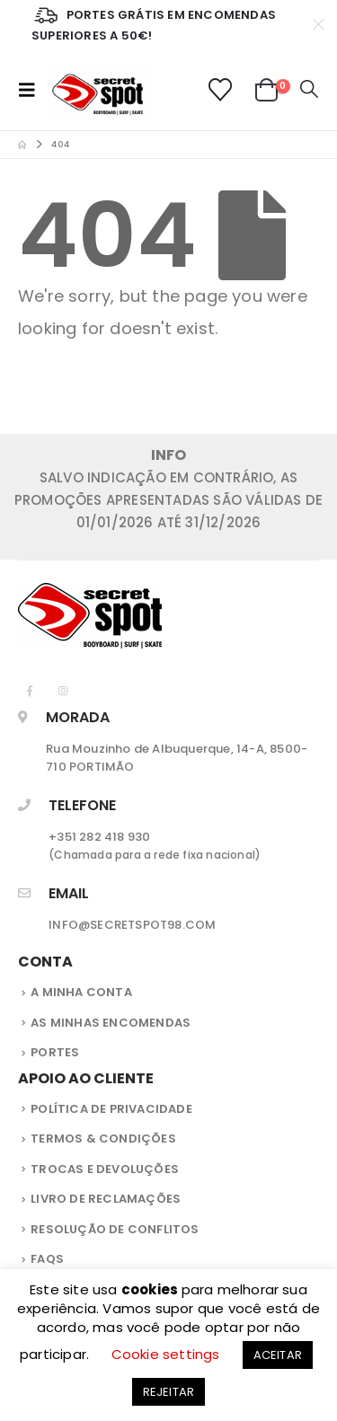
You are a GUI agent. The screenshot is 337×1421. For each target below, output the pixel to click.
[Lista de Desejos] (220, 90)
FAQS (47, 1258)
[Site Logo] (97, 89)
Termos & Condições (103, 1138)
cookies (151, 1289)
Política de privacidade (111, 1108)
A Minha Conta (81, 992)
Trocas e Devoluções (105, 1169)
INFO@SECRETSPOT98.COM (132, 924)
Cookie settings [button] (165, 1354)
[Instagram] (63, 690)
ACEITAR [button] (277, 1355)
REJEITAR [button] (169, 1391)
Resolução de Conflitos (115, 1229)
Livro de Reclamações (106, 1198)
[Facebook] (30, 690)
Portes (55, 1052)
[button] (32, 90)
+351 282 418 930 (99, 836)
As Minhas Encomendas (111, 1022)
